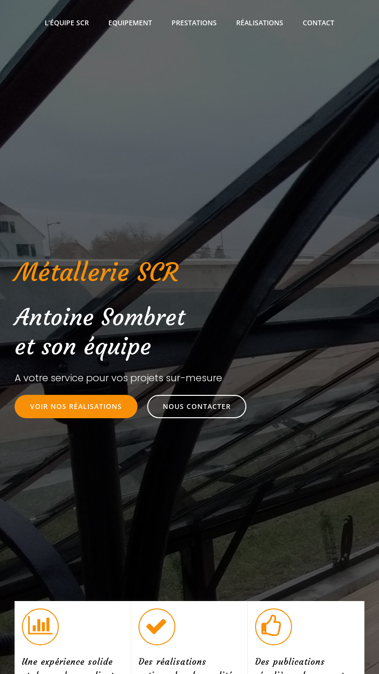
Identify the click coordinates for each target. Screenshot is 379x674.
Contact (318, 22)
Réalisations (259, 22)
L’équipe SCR (67, 22)
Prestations (194, 22)
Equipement (130, 22)
